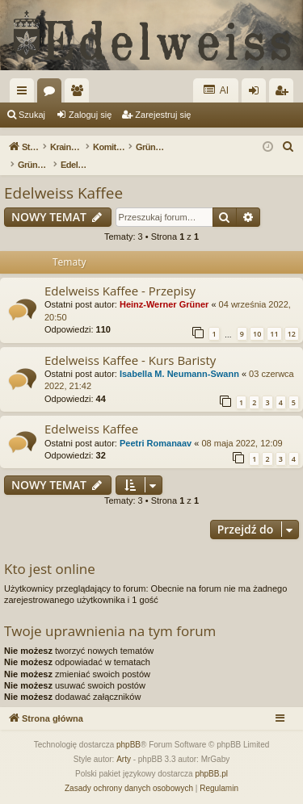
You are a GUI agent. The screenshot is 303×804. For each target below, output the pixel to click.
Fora (52, 94)
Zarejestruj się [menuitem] (284, 94)
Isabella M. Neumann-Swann (179, 374)
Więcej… (25, 94)
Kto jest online (49, 568)
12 (292, 334)
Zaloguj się (90, 114)
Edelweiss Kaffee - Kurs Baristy (130, 360)
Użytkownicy (80, 94)
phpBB (128, 744)
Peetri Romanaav (155, 443)
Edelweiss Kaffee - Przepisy (120, 291)
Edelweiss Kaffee (63, 192)
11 (274, 334)
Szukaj (32, 114)
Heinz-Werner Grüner (164, 304)
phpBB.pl (211, 773)
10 (257, 334)
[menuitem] (288, 147)
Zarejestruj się (163, 114)
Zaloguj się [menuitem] (257, 94)
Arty (123, 759)
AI (216, 90)
